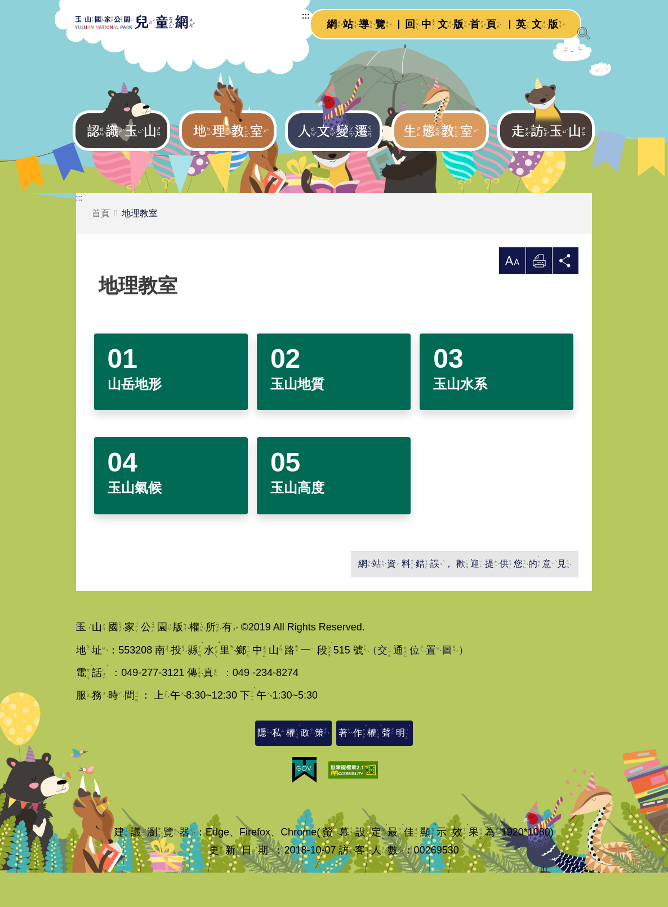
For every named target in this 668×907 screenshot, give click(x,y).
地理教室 (140, 246)
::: (292, 24)
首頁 (100, 248)
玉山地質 (297, 417)
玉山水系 (460, 417)
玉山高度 (297, 522)
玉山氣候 (135, 522)
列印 (537, 297)
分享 (564, 297)
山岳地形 (135, 417)
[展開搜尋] (583, 33)
